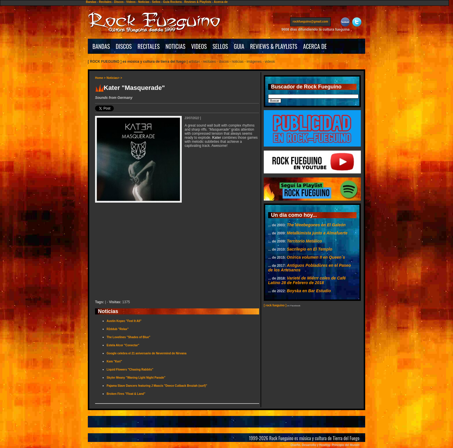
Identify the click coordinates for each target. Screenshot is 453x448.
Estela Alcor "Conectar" (123, 345)
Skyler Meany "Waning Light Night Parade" (136, 377)
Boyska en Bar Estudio (309, 290)
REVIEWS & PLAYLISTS (273, 46)
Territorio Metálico (304, 241)
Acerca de (221, 1)
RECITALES (149, 46)
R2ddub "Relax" (118, 329)
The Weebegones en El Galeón (316, 225)
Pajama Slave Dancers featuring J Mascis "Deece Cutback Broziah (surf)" (157, 385)
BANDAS (101, 46)
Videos (131, 1)
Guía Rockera (172, 1)
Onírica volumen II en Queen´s (316, 257)
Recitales (105, 1)
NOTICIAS (175, 46)
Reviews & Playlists (197, 1)
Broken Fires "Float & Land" (126, 393)
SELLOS (220, 46)
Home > (100, 77)
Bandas (91, 1)
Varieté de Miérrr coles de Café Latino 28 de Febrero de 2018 (307, 280)
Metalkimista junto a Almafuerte (317, 233)
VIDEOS (199, 46)
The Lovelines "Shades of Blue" (128, 337)
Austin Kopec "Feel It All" (124, 321)
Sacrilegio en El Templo (309, 249)
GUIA (239, 46)
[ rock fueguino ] (275, 305)
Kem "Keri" (114, 361)
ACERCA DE (315, 46)
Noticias (143, 1)
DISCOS (124, 46)
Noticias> (113, 77)
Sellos (156, 1)
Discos (119, 1)
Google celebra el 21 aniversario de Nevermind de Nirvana (146, 353)
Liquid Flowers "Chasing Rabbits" (130, 369)
